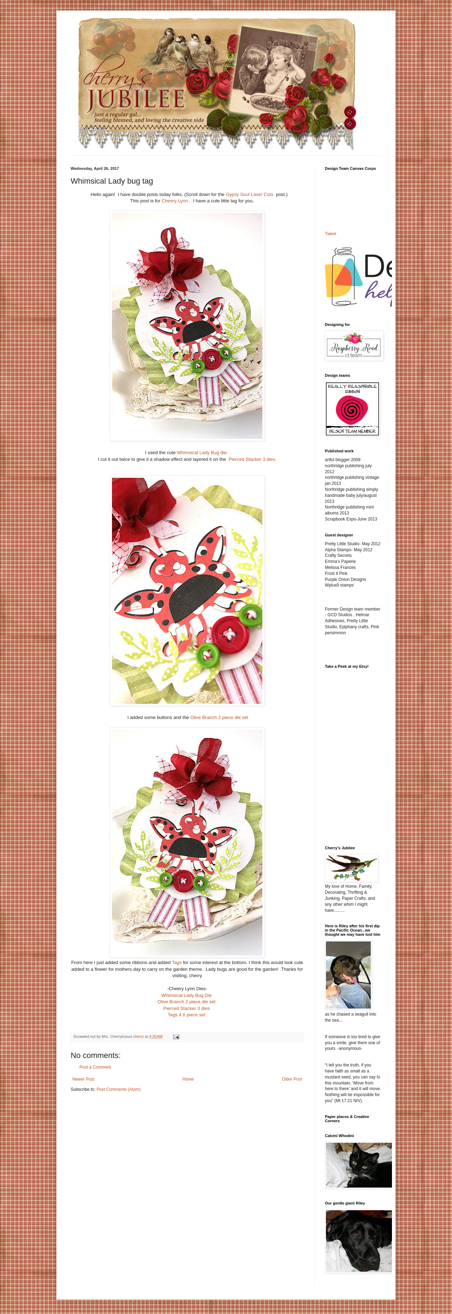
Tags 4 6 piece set (186, 1014)
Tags (177, 962)
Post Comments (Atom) (118, 1089)
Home (188, 1079)
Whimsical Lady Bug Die (186, 995)
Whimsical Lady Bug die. (204, 452)
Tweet (330, 233)
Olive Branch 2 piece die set (219, 717)
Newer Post (83, 1079)
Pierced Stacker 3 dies (251, 459)
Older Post (292, 1079)
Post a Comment (95, 1067)
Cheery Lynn (175, 200)
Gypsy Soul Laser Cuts (251, 194)
